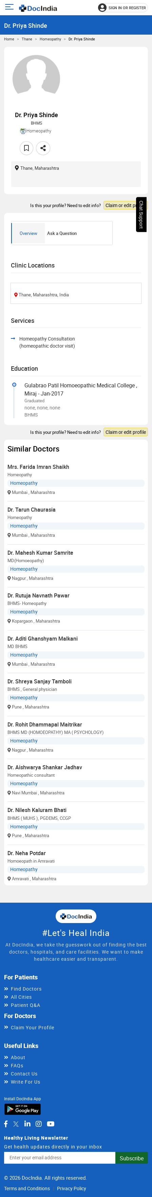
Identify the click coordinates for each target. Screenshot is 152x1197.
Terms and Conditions (27, 1188)
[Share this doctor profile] (43, 148)
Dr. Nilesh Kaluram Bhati (36, 810)
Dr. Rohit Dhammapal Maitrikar (44, 724)
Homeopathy (50, 38)
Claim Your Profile (32, 1027)
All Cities (21, 997)
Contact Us (24, 1073)
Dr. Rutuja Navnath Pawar (38, 595)
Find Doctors (26, 989)
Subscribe (132, 1158)
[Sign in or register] (123, 7)
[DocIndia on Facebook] (5, 1124)
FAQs (17, 1065)
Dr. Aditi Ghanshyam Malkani (42, 638)
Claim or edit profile (126, 205)
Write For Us (25, 1082)
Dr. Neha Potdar (26, 853)
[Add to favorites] (26, 148)
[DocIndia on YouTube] (51, 1124)
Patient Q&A (25, 1005)
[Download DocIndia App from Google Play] (22, 1108)
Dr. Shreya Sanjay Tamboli (39, 681)
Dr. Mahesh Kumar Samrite (40, 552)
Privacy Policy (71, 1188)
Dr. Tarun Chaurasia (31, 509)
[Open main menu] (10, 7)
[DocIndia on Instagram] (39, 1124)
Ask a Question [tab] (62, 233)
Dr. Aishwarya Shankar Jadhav (44, 767)
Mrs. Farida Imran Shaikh (38, 467)
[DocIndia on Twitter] (16, 1124)
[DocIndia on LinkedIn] (27, 1124)
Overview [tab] (28, 233)
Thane (27, 38)
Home (9, 38)
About (18, 1057)
